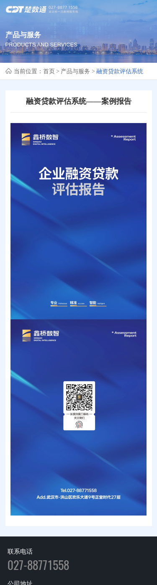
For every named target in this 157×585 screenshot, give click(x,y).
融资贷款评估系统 (119, 71)
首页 (49, 71)
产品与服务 (75, 71)
